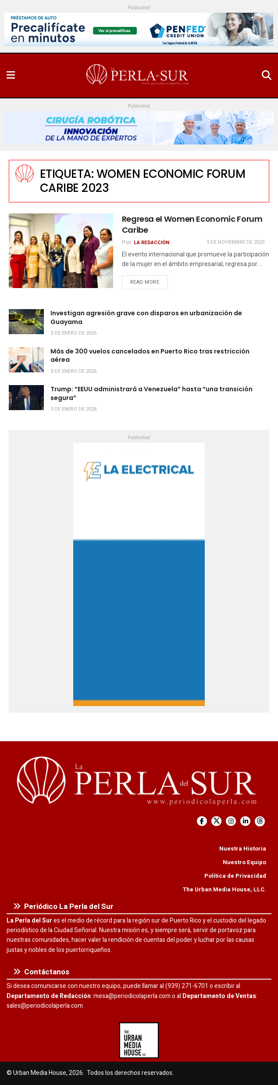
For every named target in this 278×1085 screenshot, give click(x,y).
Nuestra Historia (242, 848)
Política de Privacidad (235, 876)
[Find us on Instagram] (231, 821)
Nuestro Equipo (244, 862)
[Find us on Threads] (260, 821)
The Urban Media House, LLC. (224, 889)
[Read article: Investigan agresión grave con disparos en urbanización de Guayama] (26, 321)
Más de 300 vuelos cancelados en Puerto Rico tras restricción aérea (149, 355)
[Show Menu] (11, 75)
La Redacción (151, 242)
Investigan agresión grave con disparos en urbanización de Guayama (146, 317)
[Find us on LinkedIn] (245, 821)
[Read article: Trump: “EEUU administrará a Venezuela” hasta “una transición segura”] (26, 397)
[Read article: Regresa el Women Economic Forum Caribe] (61, 250)
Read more (149, 282)
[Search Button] (266, 75)
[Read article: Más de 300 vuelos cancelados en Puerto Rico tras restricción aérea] (26, 359)
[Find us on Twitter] (216, 821)
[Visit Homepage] (138, 75)
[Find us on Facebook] (202, 821)
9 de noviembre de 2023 (235, 242)
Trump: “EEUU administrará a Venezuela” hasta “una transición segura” (151, 393)
